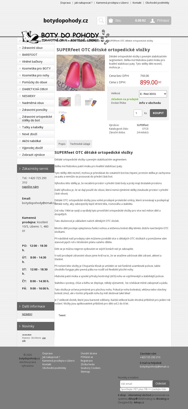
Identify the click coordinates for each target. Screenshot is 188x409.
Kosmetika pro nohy (35, 75)
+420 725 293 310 (150, 357)
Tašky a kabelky (32, 127)
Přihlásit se (87, 357)
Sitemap (85, 371)
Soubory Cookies (90, 368)
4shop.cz (139, 402)
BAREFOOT (30, 55)
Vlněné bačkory (32, 61)
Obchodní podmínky (157, 2)
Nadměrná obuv (33, 103)
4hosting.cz (162, 398)
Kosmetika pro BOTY (36, 68)
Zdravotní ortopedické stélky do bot (37, 118)
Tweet (62, 315)
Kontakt (137, 2)
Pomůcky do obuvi (34, 82)
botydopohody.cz (65, 20)
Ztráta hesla (88, 364)
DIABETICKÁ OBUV (35, 89)
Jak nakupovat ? (83, 2)
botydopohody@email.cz (154, 366)
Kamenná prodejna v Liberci (112, 2)
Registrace (87, 360)
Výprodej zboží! (32, 148)
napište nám (30, 187)
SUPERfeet (142, 125)
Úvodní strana (89, 353)
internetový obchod (139, 395)
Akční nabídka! (31, 141)
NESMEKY (28, 96)
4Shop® (133, 398)
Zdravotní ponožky (34, 110)
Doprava (65, 2)
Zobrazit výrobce (33, 155)
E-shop (122, 395)
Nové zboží (29, 134)
